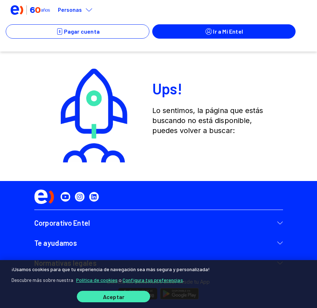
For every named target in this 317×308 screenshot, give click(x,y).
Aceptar (113, 296)
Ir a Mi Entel (223, 31)
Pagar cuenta (77, 31)
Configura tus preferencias (153, 280)
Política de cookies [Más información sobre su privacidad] (97, 280)
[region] (158, 284)
